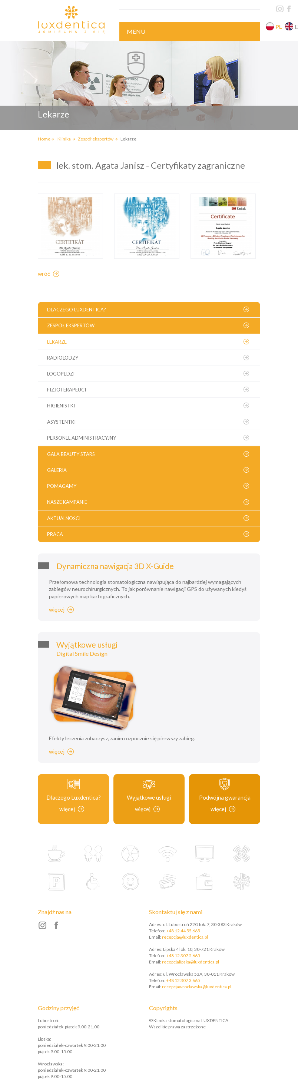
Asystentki (61, 422)
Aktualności (63, 518)
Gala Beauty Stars (71, 454)
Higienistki (61, 406)
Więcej (56, 609)
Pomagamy (61, 486)
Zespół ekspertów (96, 139)
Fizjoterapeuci (66, 390)
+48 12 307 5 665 (183, 955)
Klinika (64, 139)
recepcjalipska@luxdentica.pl (190, 962)
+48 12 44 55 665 (183, 930)
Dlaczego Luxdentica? (76, 310)
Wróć (44, 273)
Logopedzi (60, 374)
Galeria (57, 470)
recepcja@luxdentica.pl (185, 937)
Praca (55, 534)
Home (44, 139)
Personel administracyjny (81, 438)
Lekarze (57, 342)
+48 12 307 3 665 (183, 980)
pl (278, 26)
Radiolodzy (62, 358)
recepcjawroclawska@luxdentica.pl (196, 986)
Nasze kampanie (67, 502)
